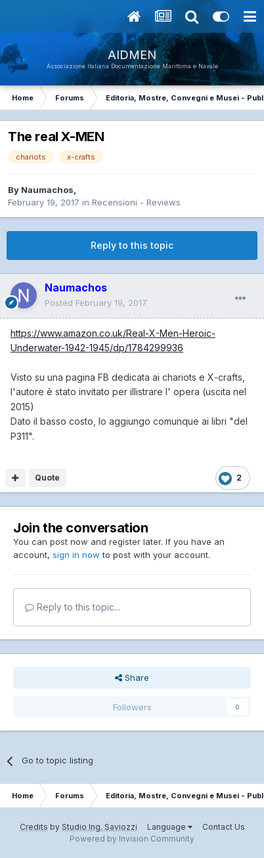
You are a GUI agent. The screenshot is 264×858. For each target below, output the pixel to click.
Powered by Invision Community (132, 839)
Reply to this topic (132, 245)
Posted (96, 302)
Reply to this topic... (72, 606)
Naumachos (47, 189)
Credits (34, 827)
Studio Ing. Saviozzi (99, 827)
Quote (47, 478)
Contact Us (223, 827)
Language (169, 827)
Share (132, 677)
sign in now (76, 554)
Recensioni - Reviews (136, 202)
